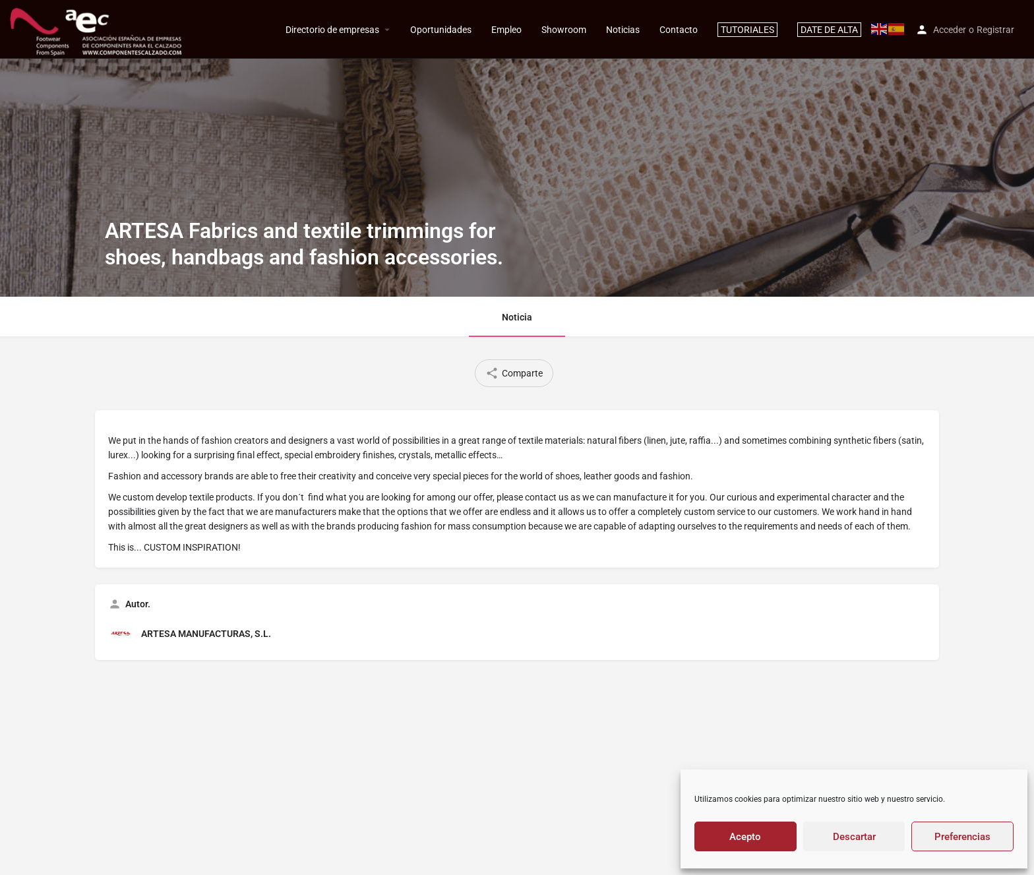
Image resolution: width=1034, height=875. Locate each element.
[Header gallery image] (517, 148)
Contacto (678, 29)
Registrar (995, 29)
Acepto (745, 837)
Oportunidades (440, 29)
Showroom (563, 29)
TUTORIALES (747, 29)
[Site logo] (97, 28)
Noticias (623, 29)
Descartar (854, 837)
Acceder (949, 29)
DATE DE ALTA (829, 29)
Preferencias (962, 837)
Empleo (506, 29)
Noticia (517, 317)
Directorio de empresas (332, 29)
